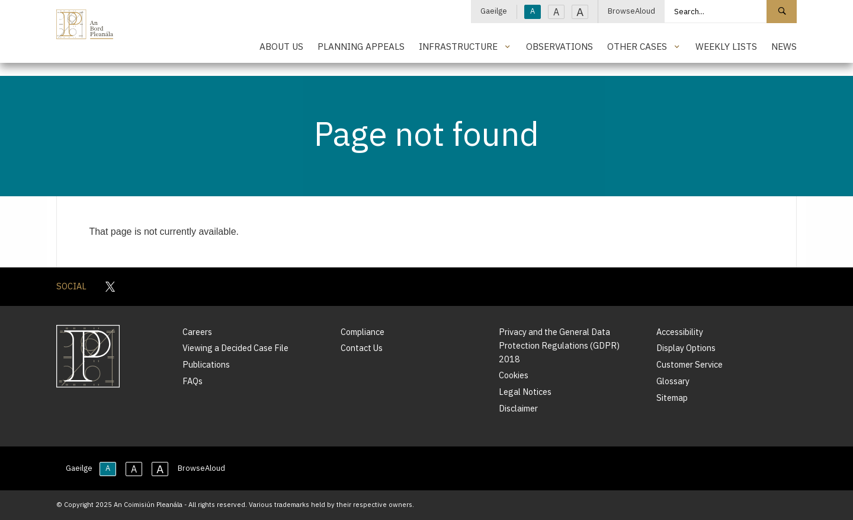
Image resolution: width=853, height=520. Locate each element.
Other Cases (637, 46)
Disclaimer (518, 408)
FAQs (192, 381)
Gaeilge (493, 11)
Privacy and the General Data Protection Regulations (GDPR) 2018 (559, 345)
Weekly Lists (726, 46)
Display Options (686, 347)
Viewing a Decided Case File (235, 347)
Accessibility (679, 331)
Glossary (673, 381)
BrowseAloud (631, 11)
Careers (197, 331)
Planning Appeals (361, 46)
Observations (559, 46)
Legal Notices (525, 391)
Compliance (362, 331)
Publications (206, 364)
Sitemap (672, 397)
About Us (281, 46)
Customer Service (689, 364)
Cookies (513, 375)
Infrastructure (458, 46)
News (784, 46)
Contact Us (362, 347)
